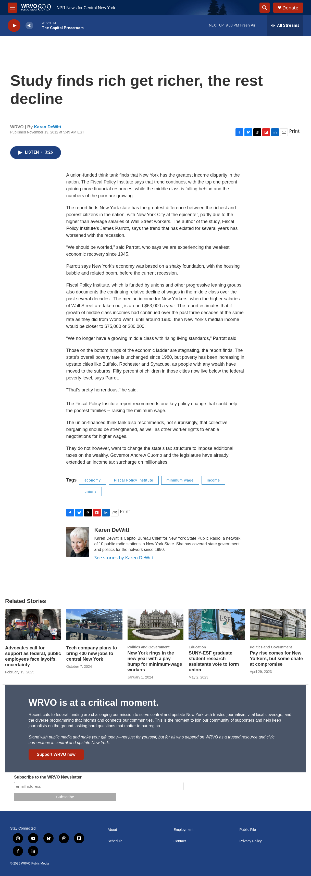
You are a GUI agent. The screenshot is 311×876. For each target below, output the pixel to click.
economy (92, 480)
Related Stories (25, 601)
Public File (248, 830)
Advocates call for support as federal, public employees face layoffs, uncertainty (33, 656)
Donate (290, 7)
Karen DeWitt (47, 127)
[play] (14, 26)
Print (294, 131)
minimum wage (180, 480)
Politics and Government (149, 647)
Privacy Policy (251, 841)
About (112, 830)
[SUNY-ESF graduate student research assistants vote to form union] (217, 624)
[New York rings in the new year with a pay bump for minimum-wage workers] (156, 624)
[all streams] (285, 25)
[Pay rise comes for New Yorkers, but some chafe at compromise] (278, 624)
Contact (179, 841)
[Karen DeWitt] (77, 542)
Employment (183, 830)
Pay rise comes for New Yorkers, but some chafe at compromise (276, 658)
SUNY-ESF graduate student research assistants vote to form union (214, 661)
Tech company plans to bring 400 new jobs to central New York (91, 653)
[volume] (29, 25)
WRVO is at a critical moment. (93, 702)
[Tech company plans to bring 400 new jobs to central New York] (94, 624)
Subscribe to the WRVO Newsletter (48, 777)
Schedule (115, 841)
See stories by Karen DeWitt (124, 557)
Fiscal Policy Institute (133, 480)
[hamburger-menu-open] (12, 8)
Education (197, 647)
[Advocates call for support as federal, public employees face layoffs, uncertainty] (33, 624)
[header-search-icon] (264, 8)
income (213, 480)
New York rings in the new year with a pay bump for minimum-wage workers (155, 661)
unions (90, 491)
